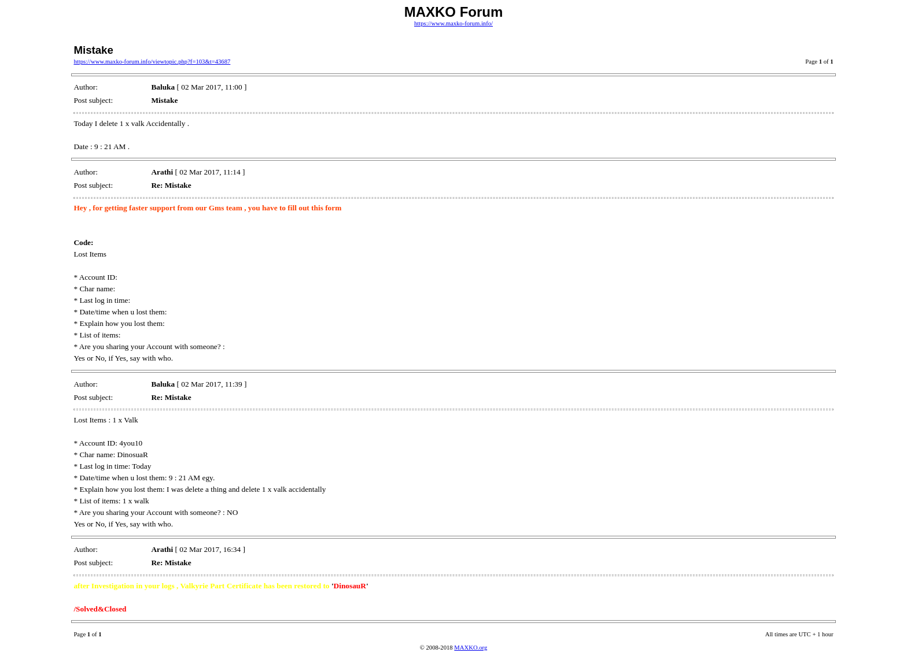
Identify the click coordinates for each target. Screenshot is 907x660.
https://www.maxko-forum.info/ (453, 23)
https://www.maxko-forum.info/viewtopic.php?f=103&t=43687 (151, 61)
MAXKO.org (470, 647)
